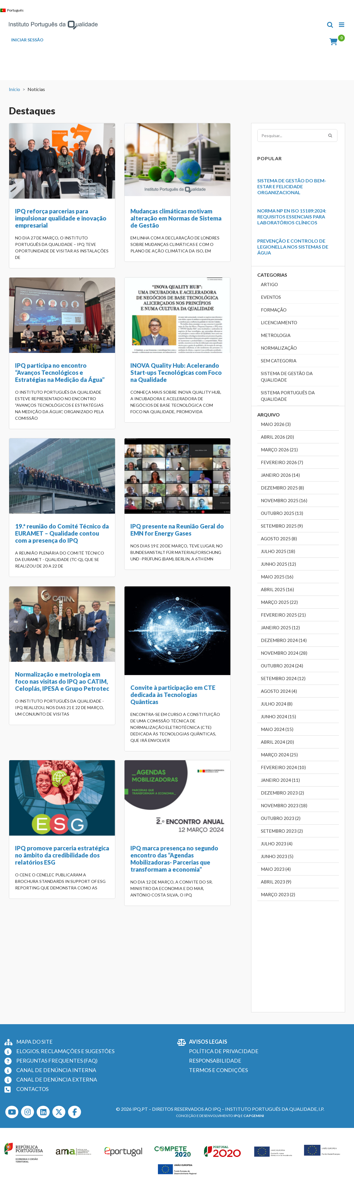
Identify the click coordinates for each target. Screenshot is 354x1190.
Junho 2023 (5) (277, 856)
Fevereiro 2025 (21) (283, 614)
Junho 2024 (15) (278, 716)
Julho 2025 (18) (278, 551)
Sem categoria (278, 360)
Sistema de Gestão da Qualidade (287, 376)
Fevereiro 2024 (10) (283, 767)
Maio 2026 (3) (276, 424)
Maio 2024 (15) (277, 729)
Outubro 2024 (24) (282, 665)
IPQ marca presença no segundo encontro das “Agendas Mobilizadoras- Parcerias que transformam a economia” (59, 744)
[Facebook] (74, 1112)
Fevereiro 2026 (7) (282, 462)
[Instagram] (27, 1112)
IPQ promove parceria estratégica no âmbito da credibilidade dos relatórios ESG (216, 559)
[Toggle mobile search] (330, 25)
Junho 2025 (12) (278, 564)
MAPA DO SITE (34, 1041)
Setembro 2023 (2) (282, 831)
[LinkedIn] (43, 1112)
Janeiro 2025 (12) (280, 627)
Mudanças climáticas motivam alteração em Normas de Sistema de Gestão (137, 218)
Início (14, 89)
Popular (269, 158)
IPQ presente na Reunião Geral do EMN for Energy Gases (215, 388)
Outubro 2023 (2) (280, 818)
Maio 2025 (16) (277, 576)
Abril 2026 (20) (277, 437)
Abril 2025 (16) (277, 589)
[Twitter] (58, 1112)
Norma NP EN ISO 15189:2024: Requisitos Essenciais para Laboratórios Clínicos (291, 216)
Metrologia (275, 335)
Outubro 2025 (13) (282, 513)
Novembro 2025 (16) (284, 500)
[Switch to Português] (13, 10)
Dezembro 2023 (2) (282, 792)
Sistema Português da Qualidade (288, 396)
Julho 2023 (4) (276, 843)
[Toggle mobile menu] (342, 25)
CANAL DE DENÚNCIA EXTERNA (56, 1079)
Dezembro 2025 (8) (282, 487)
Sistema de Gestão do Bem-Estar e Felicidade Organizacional (291, 186)
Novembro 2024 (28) (284, 653)
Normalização (279, 348)
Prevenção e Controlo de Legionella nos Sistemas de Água (292, 246)
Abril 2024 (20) (277, 742)
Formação (274, 309)
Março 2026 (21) (279, 449)
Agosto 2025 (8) (279, 538)
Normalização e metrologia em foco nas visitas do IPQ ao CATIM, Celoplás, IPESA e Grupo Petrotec (62, 559)
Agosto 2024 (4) (279, 691)
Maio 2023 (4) (276, 869)
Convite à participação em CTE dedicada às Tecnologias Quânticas (134, 572)
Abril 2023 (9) (276, 881)
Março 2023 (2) (278, 894)
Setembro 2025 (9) (282, 525)
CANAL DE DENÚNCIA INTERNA (56, 1070)
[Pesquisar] (330, 135)
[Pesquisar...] (297, 135)
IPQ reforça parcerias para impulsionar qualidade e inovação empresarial (60, 218)
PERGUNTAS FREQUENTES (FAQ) (57, 1060)
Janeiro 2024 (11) (280, 780)
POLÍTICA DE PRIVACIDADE (223, 1051)
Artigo (269, 284)
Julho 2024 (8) (276, 703)
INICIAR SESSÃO (27, 40)
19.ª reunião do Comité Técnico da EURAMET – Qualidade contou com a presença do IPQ (139, 391)
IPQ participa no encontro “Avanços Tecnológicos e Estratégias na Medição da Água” (213, 218)
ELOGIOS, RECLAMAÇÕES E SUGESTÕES (65, 1051)
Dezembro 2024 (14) (284, 640)
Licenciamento (279, 322)
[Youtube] (11, 1112)
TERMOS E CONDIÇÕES (218, 1070)
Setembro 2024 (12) (283, 678)
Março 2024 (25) (279, 754)
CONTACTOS (32, 1089)
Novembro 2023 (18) (284, 805)
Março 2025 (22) (279, 602)
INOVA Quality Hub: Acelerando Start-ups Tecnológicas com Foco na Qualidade (60, 391)
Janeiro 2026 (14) (280, 475)
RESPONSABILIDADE (215, 1060)
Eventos (271, 297)
